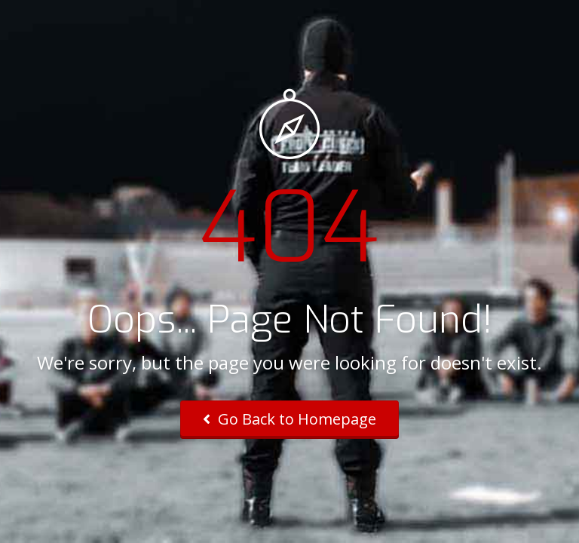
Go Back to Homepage (289, 419)
